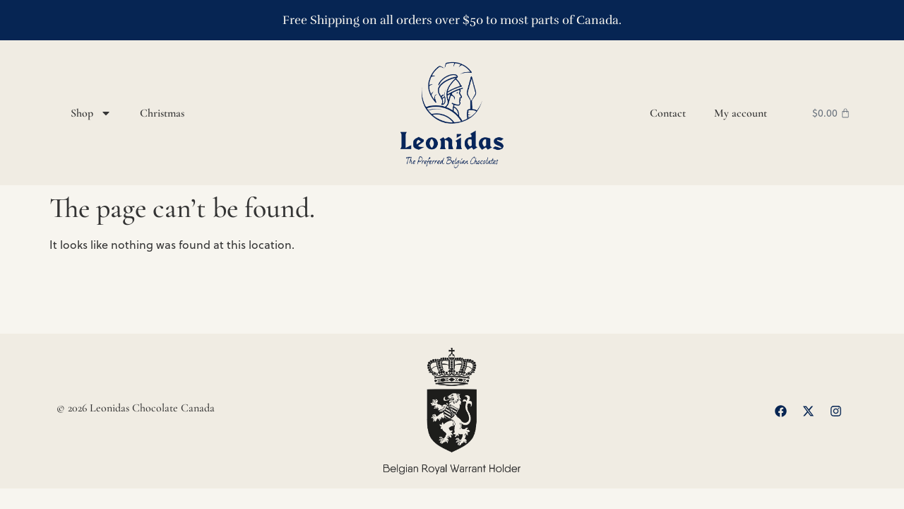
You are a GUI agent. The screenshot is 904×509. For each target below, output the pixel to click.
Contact (668, 113)
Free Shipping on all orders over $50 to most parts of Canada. (452, 20)
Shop (91, 113)
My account (740, 113)
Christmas (162, 113)
